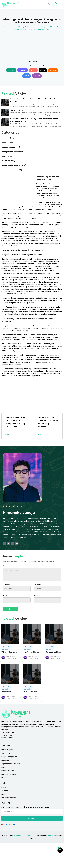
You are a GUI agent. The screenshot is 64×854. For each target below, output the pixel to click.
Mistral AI (53, 70)
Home (4, 27)
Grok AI (42, 70)
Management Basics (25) (11, 147)
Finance (4, 767)
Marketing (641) (7, 156)
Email (5, 595)
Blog (3, 794)
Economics (13, 27)
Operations (5, 753)
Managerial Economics (27, 27)
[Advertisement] (32, 45)
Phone (36, 595)
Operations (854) (8, 161)
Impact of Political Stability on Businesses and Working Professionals (48, 426)
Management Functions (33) (12, 152)
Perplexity (22, 70)
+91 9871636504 (9, 737)
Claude (33, 70)
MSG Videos (5, 778)
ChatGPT (11, 70)
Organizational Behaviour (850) (13, 165)
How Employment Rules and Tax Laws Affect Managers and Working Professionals (15, 426)
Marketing (5, 760)
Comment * (7, 566)
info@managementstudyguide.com (16, 740)
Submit (10, 609)
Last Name (37, 584)
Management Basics (8, 774)
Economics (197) (7, 138)
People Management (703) (11, 170)
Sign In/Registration (8, 798)
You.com (37, 76)
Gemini (26, 76)
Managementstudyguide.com (24, 836)
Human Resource (7, 771)
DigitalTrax (51, 836)
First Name (6, 584)
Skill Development (7, 750)
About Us (4, 791)
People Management (9, 757)
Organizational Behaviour (10, 764)
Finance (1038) (7, 142)
